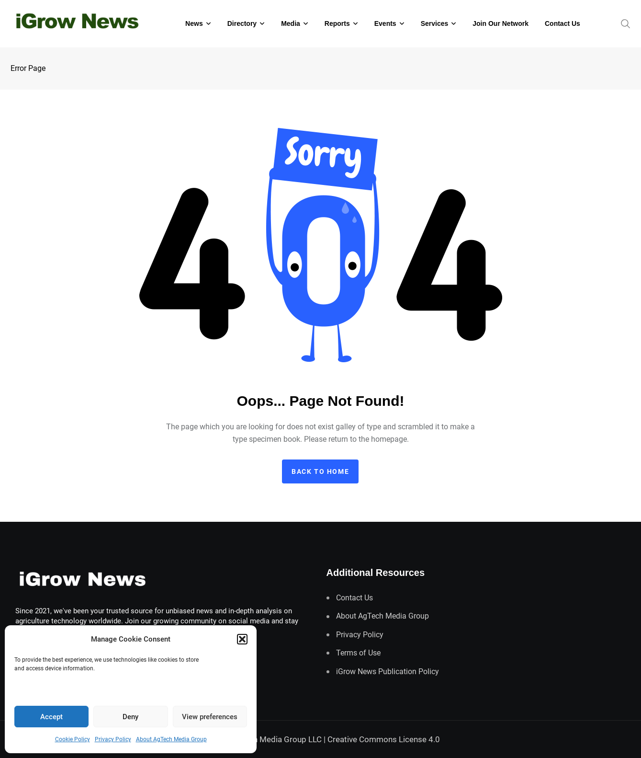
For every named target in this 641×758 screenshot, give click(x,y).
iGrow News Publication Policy (387, 671)
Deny (130, 716)
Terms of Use (358, 652)
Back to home (320, 471)
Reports (337, 23)
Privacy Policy (113, 739)
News (194, 23)
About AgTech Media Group (171, 739)
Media (290, 23)
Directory (242, 23)
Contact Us (562, 23)
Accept (51, 716)
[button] (242, 639)
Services (435, 23)
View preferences (209, 716)
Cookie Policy (72, 739)
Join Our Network (500, 23)
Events (385, 23)
